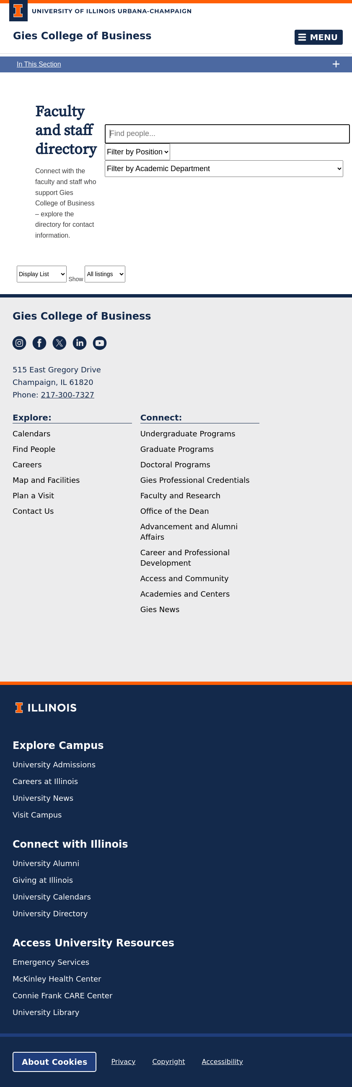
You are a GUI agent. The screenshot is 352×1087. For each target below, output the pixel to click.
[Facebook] (39, 343)
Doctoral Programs (175, 464)
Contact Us (33, 511)
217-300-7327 (68, 394)
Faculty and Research (180, 495)
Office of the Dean (174, 511)
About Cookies (54, 1061)
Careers (27, 464)
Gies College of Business (82, 36)
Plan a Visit (33, 495)
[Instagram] (19, 343)
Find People (34, 449)
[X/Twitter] (59, 343)
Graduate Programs (177, 449)
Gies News (160, 609)
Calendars (31, 433)
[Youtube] (100, 343)
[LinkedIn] (79, 343)
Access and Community (184, 578)
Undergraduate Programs (188, 433)
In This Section (178, 64)
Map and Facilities (46, 480)
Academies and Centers (185, 594)
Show (75, 279)
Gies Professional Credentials (195, 480)
